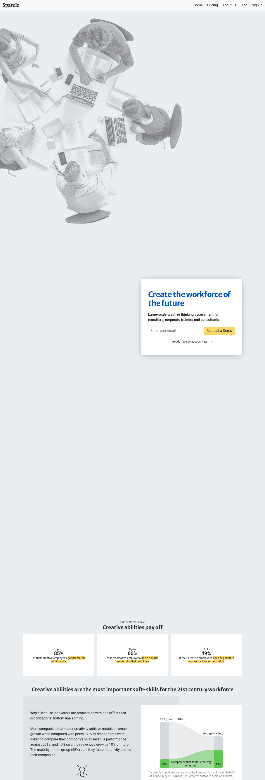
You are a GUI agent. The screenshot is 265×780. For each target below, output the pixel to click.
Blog (244, 5)
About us (229, 5)
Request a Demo (219, 331)
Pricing (212, 5)
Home (198, 5)
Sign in (257, 5)
